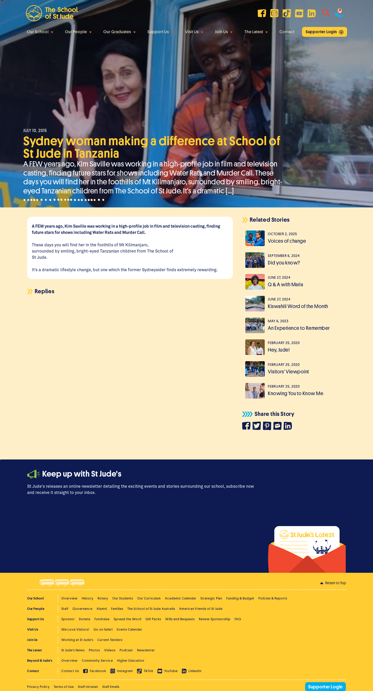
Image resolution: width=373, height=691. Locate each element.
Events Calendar (129, 629)
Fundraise (102, 619)
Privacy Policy (38, 686)
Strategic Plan (211, 598)
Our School (40, 32)
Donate (84, 619)
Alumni (102, 608)
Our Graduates (119, 32)
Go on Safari (103, 629)
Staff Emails (110, 686)
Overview (69, 598)
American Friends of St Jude (201, 608)
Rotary (103, 598)
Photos (94, 650)
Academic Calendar (180, 598)
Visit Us (194, 32)
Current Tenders (110, 639)
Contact (287, 32)
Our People (78, 32)
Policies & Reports (273, 598)
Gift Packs (153, 619)
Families (117, 608)
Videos (110, 650)
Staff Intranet (88, 686)
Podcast (126, 650)
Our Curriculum (149, 598)
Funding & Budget (240, 598)
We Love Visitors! (75, 629)
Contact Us (70, 671)
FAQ (238, 619)
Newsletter (146, 650)
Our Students (122, 598)
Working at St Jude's (77, 639)
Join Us (224, 32)
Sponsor (68, 619)
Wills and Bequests (180, 619)
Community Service (97, 660)
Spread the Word (127, 619)
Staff (64, 608)
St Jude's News (73, 650)
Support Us (160, 32)
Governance (82, 608)
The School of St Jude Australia (151, 608)
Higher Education (130, 660)
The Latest (256, 32)
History (88, 598)
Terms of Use (64, 686)
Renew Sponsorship (215, 619)
